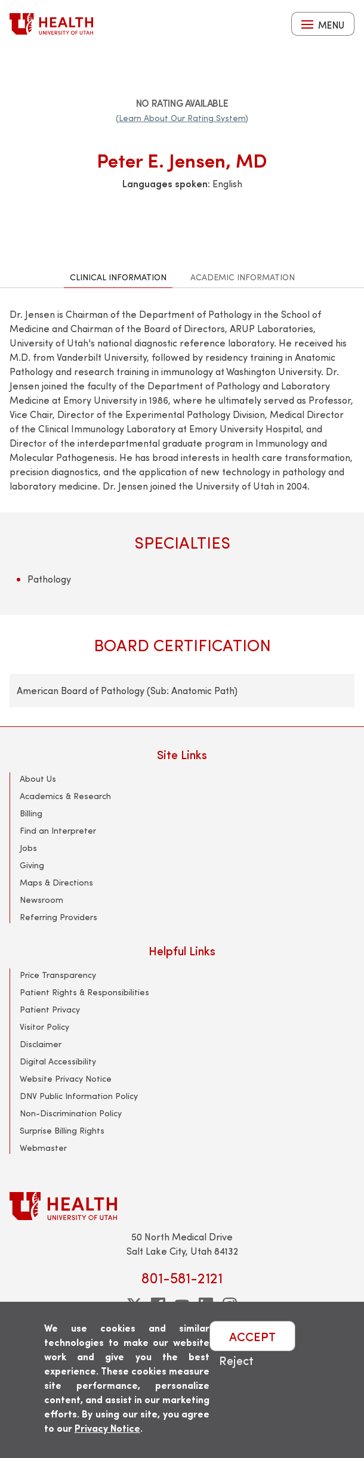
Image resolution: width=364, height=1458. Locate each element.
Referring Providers (58, 917)
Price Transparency (58, 974)
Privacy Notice (107, 1428)
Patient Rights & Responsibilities (84, 992)
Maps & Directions (56, 882)
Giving (32, 865)
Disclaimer (40, 1044)
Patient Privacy (50, 1009)
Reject (236, 1360)
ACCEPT (252, 1336)
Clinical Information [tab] (118, 277)
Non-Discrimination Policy (71, 1113)
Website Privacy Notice (66, 1078)
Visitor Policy (44, 1026)
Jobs (28, 847)
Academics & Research (65, 795)
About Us (38, 778)
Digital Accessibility (58, 1061)
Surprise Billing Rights (62, 1130)
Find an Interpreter (58, 830)
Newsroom (41, 899)
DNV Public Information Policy (79, 1095)
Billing (31, 813)
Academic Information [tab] (242, 277)
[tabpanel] (182, 507)
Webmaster (43, 1147)
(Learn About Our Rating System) (182, 117)
